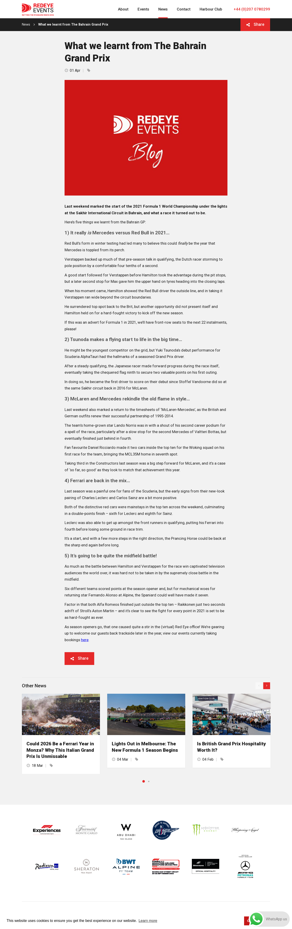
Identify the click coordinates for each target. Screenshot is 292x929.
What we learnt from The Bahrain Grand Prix (73, 24)
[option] (61, 734)
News (26, 24)
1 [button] (143, 781)
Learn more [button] (147, 921)
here (85, 640)
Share (259, 24)
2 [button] (148, 781)
